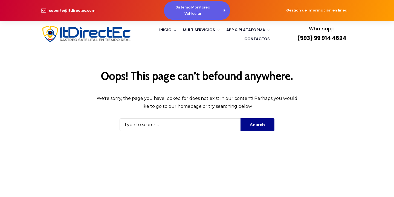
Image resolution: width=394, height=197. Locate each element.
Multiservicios (199, 30)
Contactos (257, 39)
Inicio (165, 30)
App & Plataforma (245, 30)
